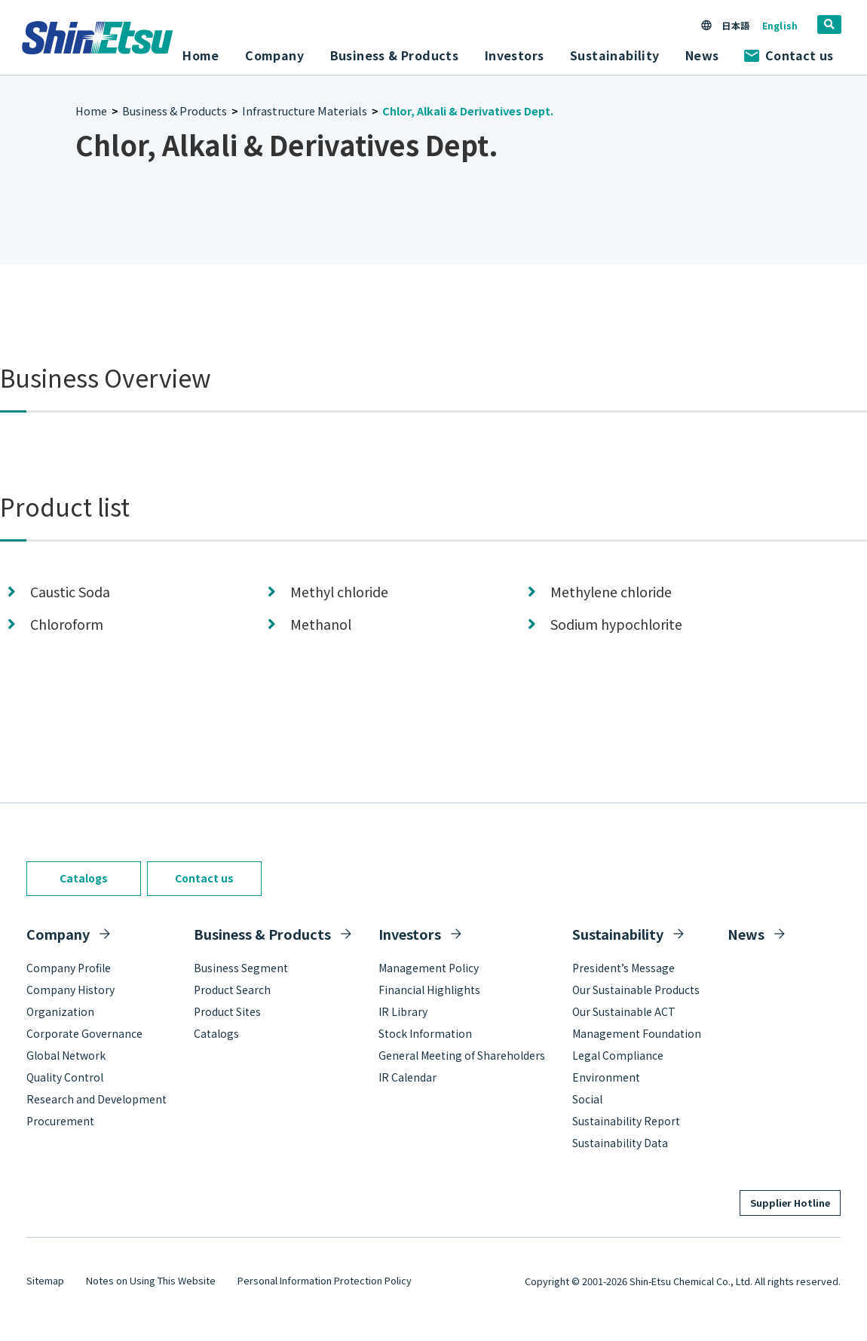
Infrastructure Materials (304, 110)
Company (58, 934)
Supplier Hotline (790, 1202)
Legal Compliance (617, 1055)
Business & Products (174, 110)
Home (200, 55)
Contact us (788, 55)
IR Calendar (407, 1077)
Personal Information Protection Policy (324, 1280)
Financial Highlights (429, 989)
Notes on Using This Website (151, 1280)
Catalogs (84, 877)
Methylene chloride (611, 591)
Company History (70, 989)
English (780, 25)
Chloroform (66, 624)
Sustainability (617, 934)
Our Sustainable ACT (624, 1011)
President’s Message (623, 967)
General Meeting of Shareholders (461, 1055)
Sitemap (45, 1280)
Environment (606, 1077)
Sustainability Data (620, 1142)
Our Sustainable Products (636, 989)
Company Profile (68, 967)
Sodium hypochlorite (616, 624)
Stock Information (425, 1033)
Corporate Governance (84, 1033)
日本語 (735, 25)
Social (587, 1098)
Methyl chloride (339, 591)
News (702, 55)
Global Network (66, 1055)
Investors (409, 934)
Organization (60, 1011)
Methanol (320, 624)
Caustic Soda (70, 591)
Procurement (60, 1120)
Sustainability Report (626, 1120)
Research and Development (96, 1098)
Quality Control (64, 1077)
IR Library (402, 1011)
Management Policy (428, 967)
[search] (829, 24)
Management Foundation (636, 1033)
